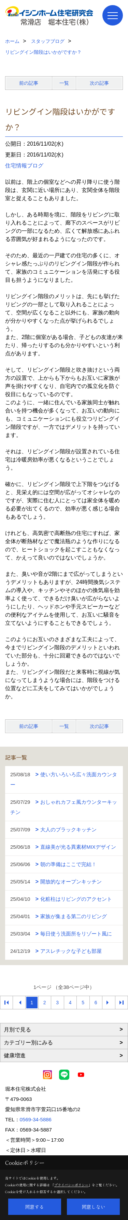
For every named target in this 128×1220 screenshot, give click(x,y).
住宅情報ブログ (24, 165)
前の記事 (28, 83)
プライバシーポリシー (71, 1184)
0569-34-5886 (36, 1119)
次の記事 (99, 83)
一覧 (64, 83)
